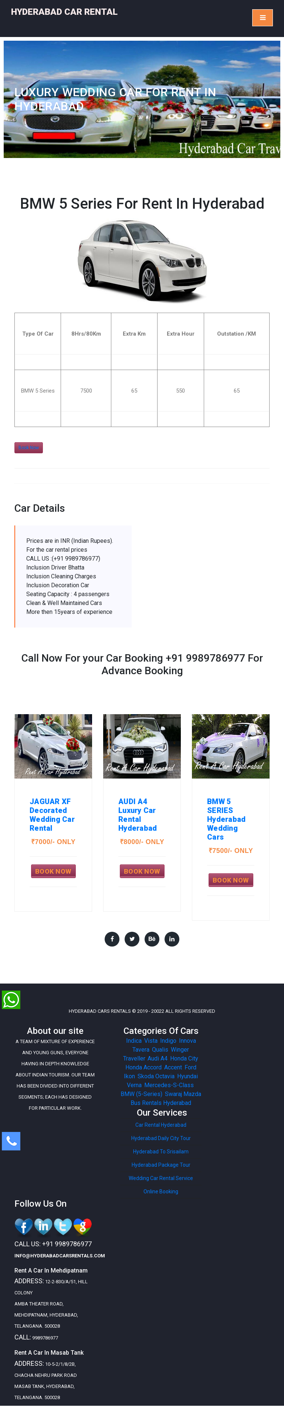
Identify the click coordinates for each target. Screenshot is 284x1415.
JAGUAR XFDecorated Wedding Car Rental (52, 815)
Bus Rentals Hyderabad (161, 1102)
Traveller (134, 1058)
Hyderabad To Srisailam (161, 1151)
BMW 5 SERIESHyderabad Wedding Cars (226, 819)
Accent (173, 1067)
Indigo (168, 1040)
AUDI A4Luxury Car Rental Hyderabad (137, 815)
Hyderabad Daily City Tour (161, 1138)
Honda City (184, 1058)
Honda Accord (143, 1067)
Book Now (28, 447)
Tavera (140, 1049)
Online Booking (160, 1191)
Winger (180, 1049)
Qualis (160, 1049)
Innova (187, 1040)
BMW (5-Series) (141, 1094)
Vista (151, 1040)
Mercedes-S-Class (169, 1085)
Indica (134, 1040)
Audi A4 (158, 1058)
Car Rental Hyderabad (160, 1125)
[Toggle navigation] (262, 17)
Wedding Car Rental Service (161, 1178)
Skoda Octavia (156, 1076)
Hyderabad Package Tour (161, 1165)
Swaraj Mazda (183, 1094)
